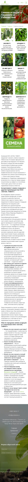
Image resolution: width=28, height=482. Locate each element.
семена (22, 391)
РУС (22, 2)
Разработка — (14, 479)
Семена (10, 26)
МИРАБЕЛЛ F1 (21, 97)
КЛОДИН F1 (21, 43)
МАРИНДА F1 (7, 97)
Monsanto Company (10, 372)
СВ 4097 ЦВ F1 (7, 68)
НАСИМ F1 (7, 43)
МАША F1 (21, 68)
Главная (3, 26)
